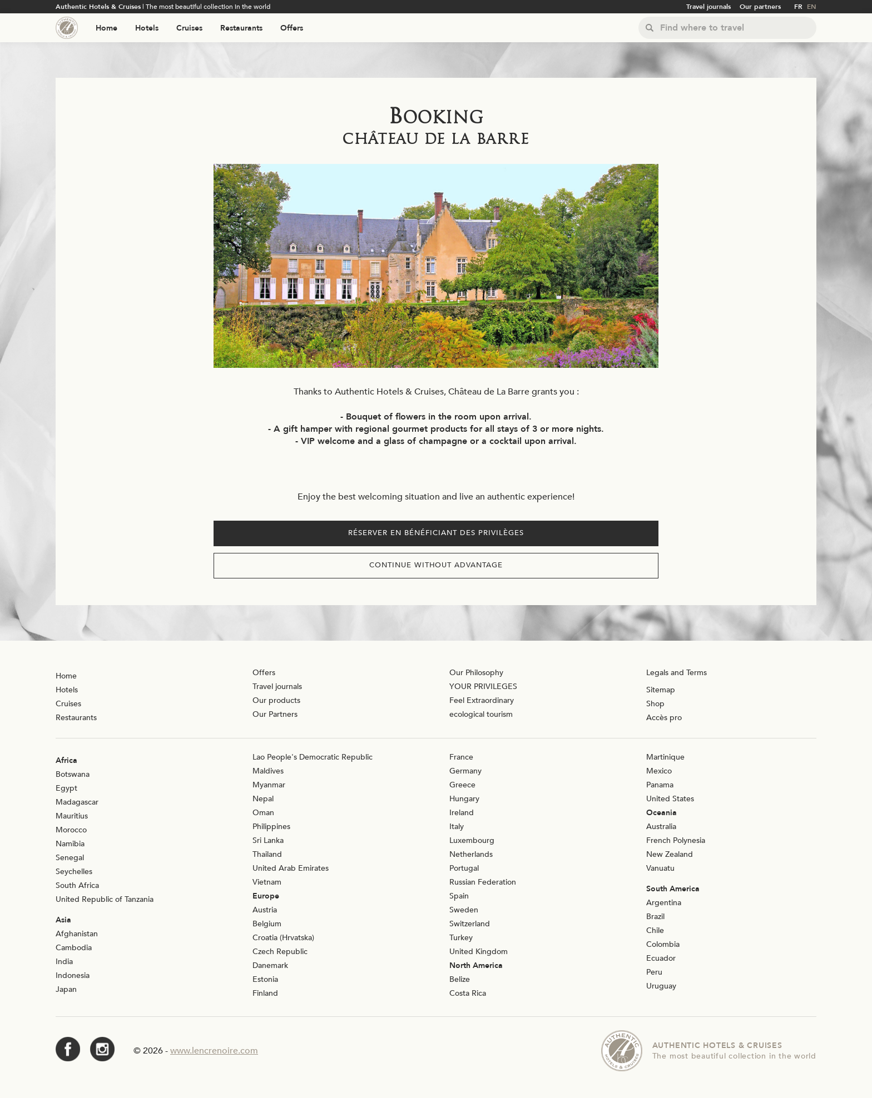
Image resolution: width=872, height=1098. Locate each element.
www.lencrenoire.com (214, 1051)
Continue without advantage (436, 565)
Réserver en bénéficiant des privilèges (435, 533)
